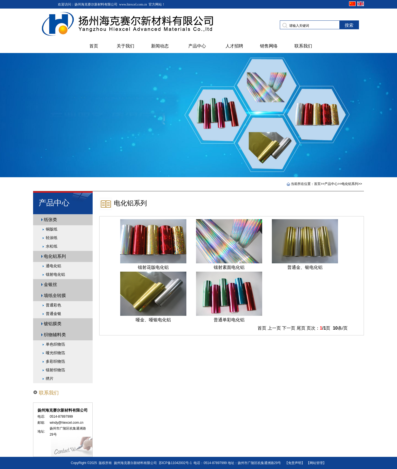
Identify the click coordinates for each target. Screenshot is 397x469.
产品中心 (197, 46)
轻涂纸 (51, 237)
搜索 (349, 25)
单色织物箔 (55, 344)
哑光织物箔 (55, 353)
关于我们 (125, 46)
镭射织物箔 (55, 370)
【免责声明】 (295, 463)
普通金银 (53, 313)
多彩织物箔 (55, 361)
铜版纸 (51, 229)
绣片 (49, 378)
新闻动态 (160, 46)
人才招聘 (234, 46)
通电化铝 (53, 266)
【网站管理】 (316, 463)
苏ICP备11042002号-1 (175, 463)
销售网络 (269, 46)
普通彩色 (53, 305)
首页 (93, 46)
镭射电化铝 (55, 274)
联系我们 (303, 46)
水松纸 (51, 246)
